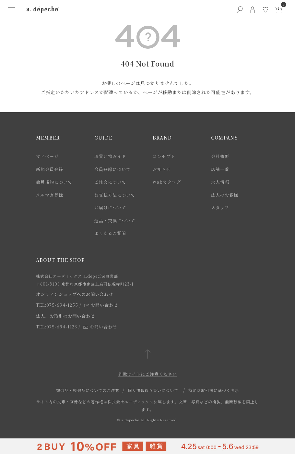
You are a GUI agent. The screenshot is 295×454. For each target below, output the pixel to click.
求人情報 (220, 182)
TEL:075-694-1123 (56, 327)
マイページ (47, 156)
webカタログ (167, 182)
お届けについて (110, 207)
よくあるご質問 (110, 233)
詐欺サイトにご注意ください (147, 374)
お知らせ (162, 169)
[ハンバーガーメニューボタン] (12, 10)
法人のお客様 (224, 195)
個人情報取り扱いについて (153, 390)
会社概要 (220, 156)
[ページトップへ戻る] (148, 354)
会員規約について (54, 182)
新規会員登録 (49, 169)
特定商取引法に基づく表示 (213, 390)
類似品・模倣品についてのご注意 (87, 390)
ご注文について (110, 182)
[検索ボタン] (239, 9)
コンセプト (164, 156)
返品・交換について (114, 220)
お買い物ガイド (110, 156)
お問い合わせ (101, 305)
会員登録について (112, 169)
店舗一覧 (220, 169)
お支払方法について (114, 195)
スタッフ (220, 207)
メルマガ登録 (49, 195)
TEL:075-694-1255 (57, 305)
